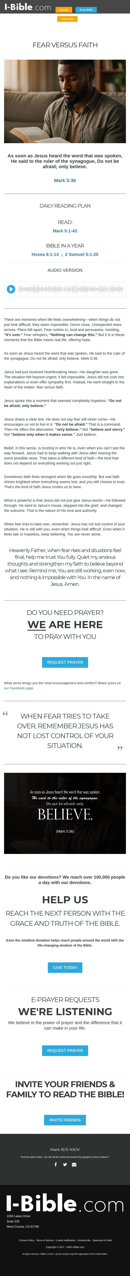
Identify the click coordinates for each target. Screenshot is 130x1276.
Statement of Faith (102, 1240)
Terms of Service (45, 1240)
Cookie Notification (65, 1240)
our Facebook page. (19, 688)
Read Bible (86, 9)
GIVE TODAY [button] (65, 967)
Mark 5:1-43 (65, 230)
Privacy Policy (26, 1240)
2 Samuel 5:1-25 (82, 254)
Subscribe (67, 18)
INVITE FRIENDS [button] (65, 1120)
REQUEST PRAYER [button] (65, 662)
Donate (64, 9)
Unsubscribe (84, 1240)
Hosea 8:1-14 (45, 254)
